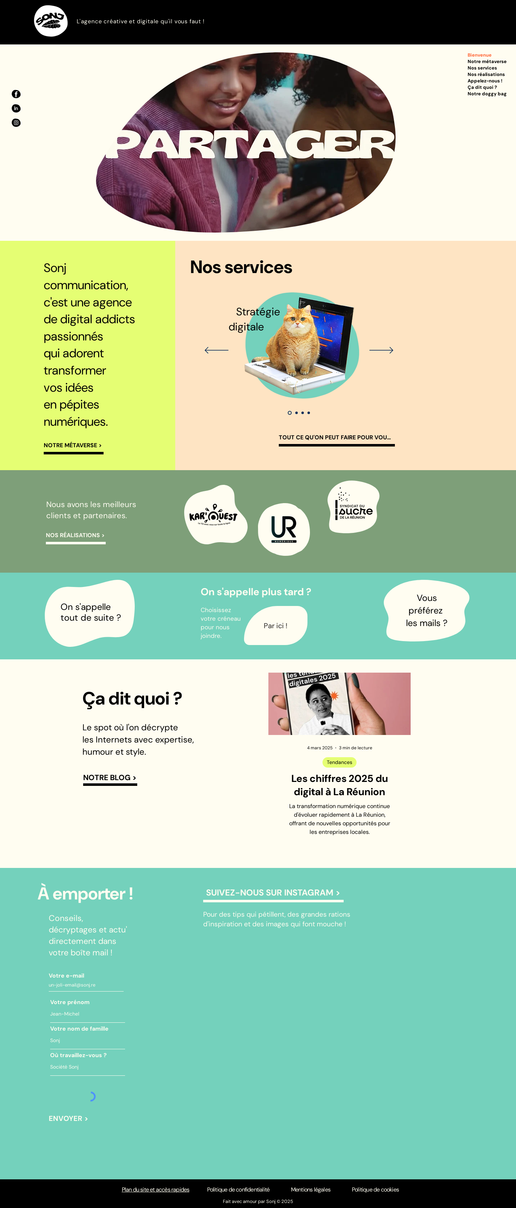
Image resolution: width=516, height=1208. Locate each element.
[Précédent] (217, 351)
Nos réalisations (486, 74)
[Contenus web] (308, 413)
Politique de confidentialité (238, 1189)
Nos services (482, 68)
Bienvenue (480, 55)
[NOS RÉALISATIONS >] (76, 536)
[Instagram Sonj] (16, 123)
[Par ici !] (275, 625)
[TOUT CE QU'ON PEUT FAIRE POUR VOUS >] (337, 438)
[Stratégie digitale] (290, 413)
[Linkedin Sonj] (16, 108)
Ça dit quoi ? (482, 87)
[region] (215, 514)
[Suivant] (381, 351)
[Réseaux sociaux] (296, 413)
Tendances (339, 762)
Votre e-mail (66, 976)
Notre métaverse (487, 61)
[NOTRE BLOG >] (110, 779)
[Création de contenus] (302, 413)
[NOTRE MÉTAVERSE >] (74, 446)
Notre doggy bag (487, 94)
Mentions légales (310, 1189)
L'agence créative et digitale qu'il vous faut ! (141, 21)
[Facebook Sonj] (16, 94)
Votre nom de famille (79, 1029)
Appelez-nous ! (485, 81)
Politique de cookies (375, 1189)
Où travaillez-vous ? (78, 1055)
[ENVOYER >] (69, 1118)
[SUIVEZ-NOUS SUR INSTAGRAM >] (273, 893)
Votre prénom (70, 1002)
